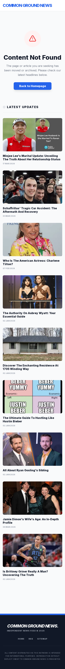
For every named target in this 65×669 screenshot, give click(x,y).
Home (21, 639)
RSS (31, 639)
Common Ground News (27, 5)
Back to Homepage (32, 86)
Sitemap (42, 639)
